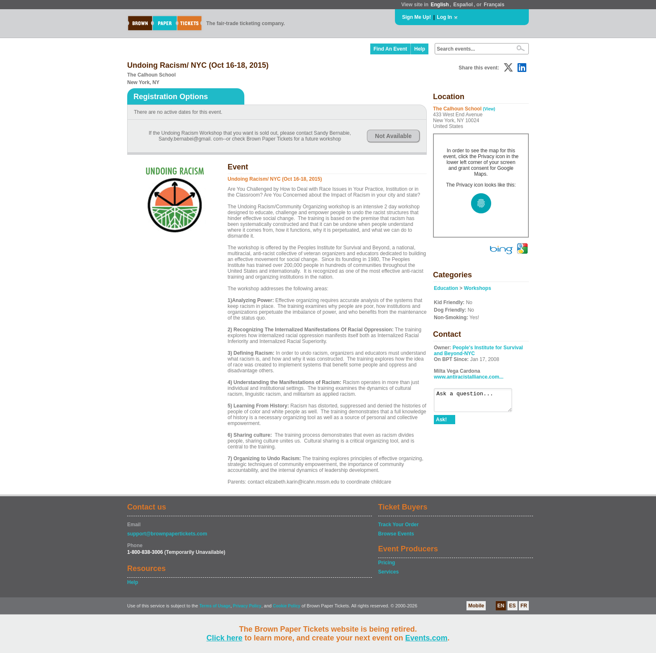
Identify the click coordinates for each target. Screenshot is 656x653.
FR (523, 606)
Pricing (386, 563)
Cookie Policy (286, 606)
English (439, 5)
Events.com (426, 638)
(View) (489, 109)
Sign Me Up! (416, 17)
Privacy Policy (247, 606)
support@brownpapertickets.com (167, 534)
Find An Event (390, 49)
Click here (224, 638)
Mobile (476, 606)
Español (463, 5)
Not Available (393, 136)
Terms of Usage (214, 606)
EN (501, 606)
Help (419, 49)
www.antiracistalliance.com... (468, 377)
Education (446, 288)
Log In (444, 17)
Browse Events (396, 534)
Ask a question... (477, 402)
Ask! (441, 423)
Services (388, 572)
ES (512, 606)
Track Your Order (398, 525)
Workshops (477, 288)
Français (494, 5)
